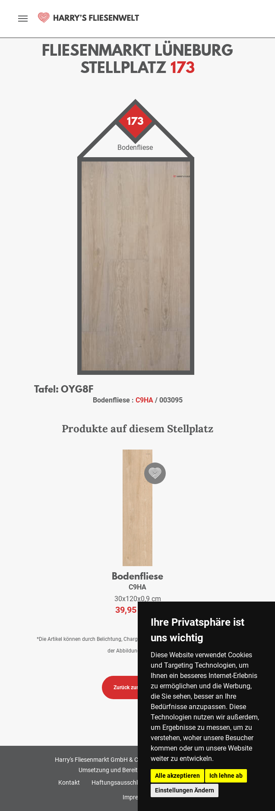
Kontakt (69, 782)
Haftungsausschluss (119, 782)
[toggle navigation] (22, 18)
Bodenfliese (137, 576)
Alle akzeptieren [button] (177, 775)
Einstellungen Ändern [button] (184, 790)
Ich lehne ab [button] (226, 775)
